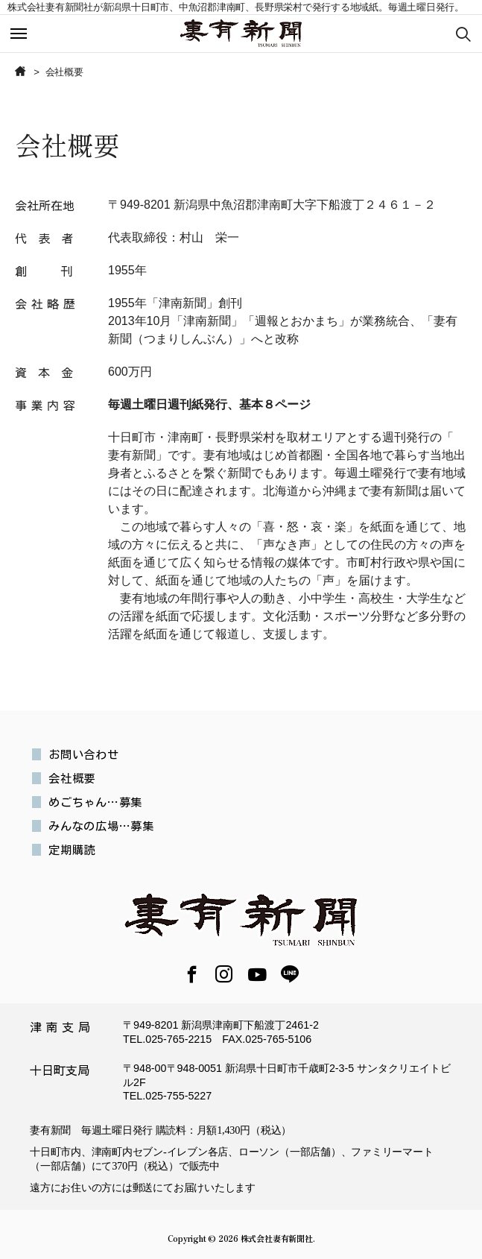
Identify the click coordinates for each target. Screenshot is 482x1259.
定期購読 (71, 850)
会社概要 (71, 778)
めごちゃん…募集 (95, 802)
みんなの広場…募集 (101, 826)
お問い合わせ (83, 754)
